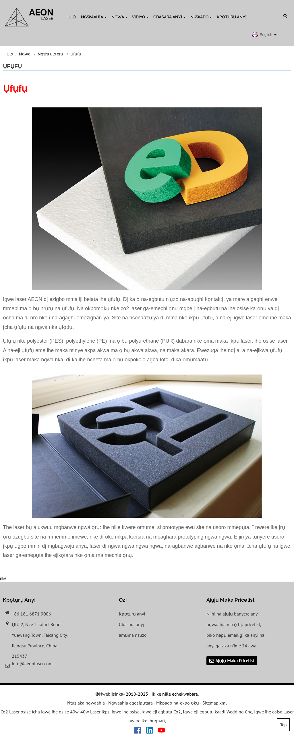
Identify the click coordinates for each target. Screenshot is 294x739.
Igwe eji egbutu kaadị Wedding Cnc (217, 712)
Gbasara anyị (169, 17)
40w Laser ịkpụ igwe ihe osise (110, 712)
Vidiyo (140, 17)
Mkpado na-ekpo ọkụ (177, 703)
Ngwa (119, 17)
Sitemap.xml (214, 703)
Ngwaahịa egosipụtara (130, 703)
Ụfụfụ (75, 54)
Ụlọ (71, 17)
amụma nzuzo (133, 635)
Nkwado (201, 17)
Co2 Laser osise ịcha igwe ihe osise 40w (39, 712)
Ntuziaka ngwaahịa (86, 703)
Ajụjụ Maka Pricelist (234, 660)
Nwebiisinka (111, 694)
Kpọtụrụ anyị (232, 17)
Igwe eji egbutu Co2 (161, 712)
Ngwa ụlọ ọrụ (50, 54)
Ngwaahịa (93, 17)
